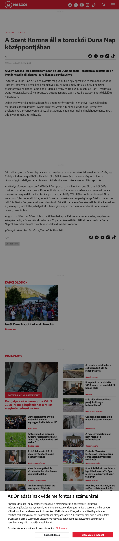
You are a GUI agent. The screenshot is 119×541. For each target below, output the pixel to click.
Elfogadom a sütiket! (93, 535)
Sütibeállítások (52, 535)
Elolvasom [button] (61, 528)
